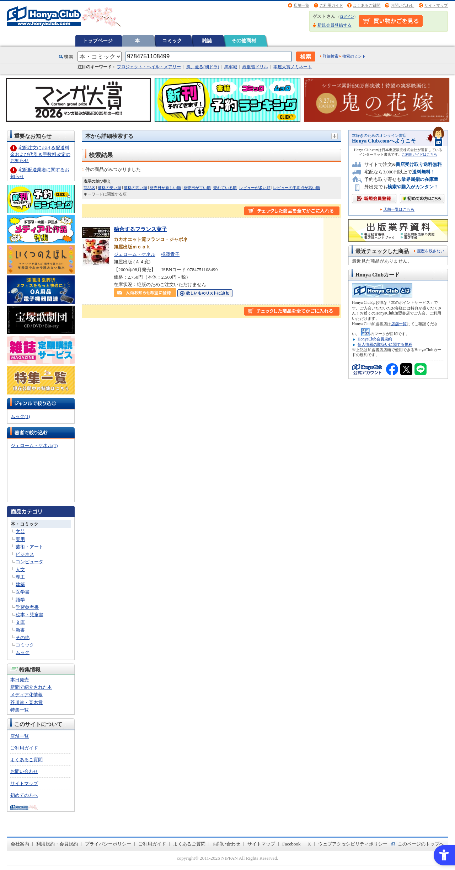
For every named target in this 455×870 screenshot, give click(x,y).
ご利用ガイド (331, 5)
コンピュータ (29, 561)
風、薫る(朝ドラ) (202, 66)
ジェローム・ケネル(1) (34, 445)
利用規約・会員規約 (57, 844)
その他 (23, 637)
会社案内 (20, 844)
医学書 (23, 592)
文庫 (20, 622)
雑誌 (207, 40)
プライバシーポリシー (108, 844)
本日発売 (19, 679)
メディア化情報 (26, 694)
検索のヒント (354, 56)
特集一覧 (19, 710)
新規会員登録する (334, 25)
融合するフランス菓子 (140, 229)
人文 (20, 569)
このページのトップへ (421, 844)
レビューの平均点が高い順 (296, 188)
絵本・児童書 (29, 614)
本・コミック (24, 524)
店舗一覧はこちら (398, 209)
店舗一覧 (301, 5)
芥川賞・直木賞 (26, 702)
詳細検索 (330, 56)
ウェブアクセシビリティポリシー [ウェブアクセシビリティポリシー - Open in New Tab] (352, 844)
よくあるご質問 (366, 5)
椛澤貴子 (170, 254)
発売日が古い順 (197, 188)
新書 (20, 630)
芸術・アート (29, 546)
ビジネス (25, 554)
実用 (20, 539)
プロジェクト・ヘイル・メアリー (149, 66)
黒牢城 (230, 66)
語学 (20, 599)
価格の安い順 (109, 188)
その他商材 (243, 40)
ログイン (347, 16)
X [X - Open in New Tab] (309, 844)
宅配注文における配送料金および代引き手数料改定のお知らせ (40, 154)
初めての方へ (24, 795)
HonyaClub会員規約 (375, 339)
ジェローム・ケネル (134, 254)
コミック (172, 40)
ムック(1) (20, 416)
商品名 (89, 188)
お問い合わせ (402, 5)
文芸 (20, 531)
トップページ (98, 40)
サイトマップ (436, 5)
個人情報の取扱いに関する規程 (385, 344)
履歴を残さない (430, 251)
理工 (20, 577)
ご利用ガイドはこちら (419, 154)
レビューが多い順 (255, 188)
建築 (20, 584)
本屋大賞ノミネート (292, 66)
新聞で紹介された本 (31, 687)
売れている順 (225, 188)
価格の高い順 (135, 188)
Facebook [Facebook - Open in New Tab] (291, 844)
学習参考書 (27, 607)
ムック (23, 652)
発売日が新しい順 (165, 188)
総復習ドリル (255, 66)
